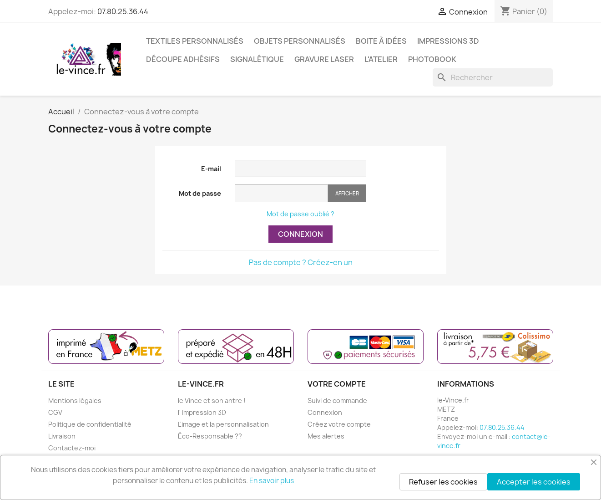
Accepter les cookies (534, 482)
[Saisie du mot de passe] (281, 193)
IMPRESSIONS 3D (448, 41)
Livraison (62, 436)
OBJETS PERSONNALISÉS (299, 41)
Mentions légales (74, 400)
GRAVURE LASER (324, 59)
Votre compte (337, 384)
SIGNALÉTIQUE (257, 59)
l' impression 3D (202, 412)
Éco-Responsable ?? (210, 436)
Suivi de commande (337, 400)
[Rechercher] (493, 77)
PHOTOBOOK (432, 59)
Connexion (300, 234)
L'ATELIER (381, 59)
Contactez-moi (72, 448)
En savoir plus (271, 480)
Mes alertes (326, 436)
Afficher (347, 193)
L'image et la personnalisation (223, 424)
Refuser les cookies (443, 482)
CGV (55, 412)
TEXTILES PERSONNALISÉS (194, 41)
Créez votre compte (339, 424)
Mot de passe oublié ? (300, 213)
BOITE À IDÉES (381, 41)
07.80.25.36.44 (122, 11)
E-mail (211, 168)
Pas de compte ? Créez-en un (301, 262)
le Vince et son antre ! (212, 400)
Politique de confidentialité (89, 424)
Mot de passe (200, 193)
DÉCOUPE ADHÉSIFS (183, 59)
